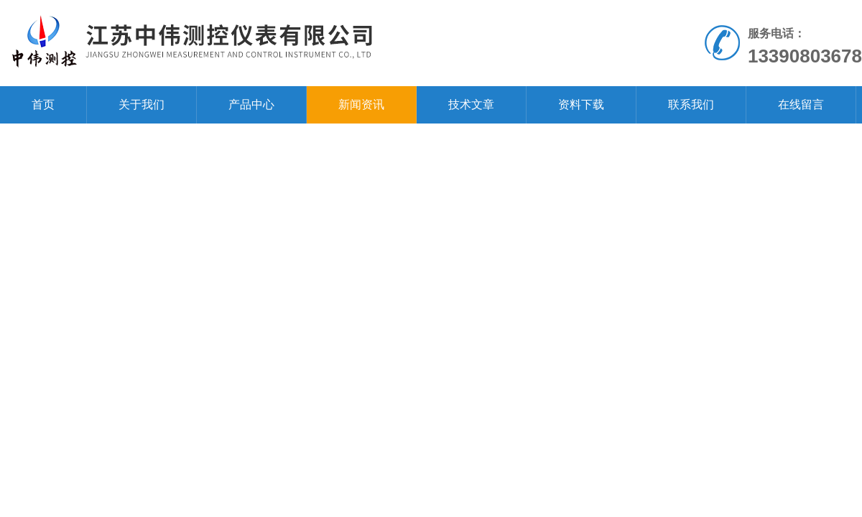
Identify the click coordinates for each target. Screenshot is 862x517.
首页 (43, 104)
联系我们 (691, 104)
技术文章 (471, 104)
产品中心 (251, 104)
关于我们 (141, 104)
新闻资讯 (361, 104)
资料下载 (581, 104)
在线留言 (801, 104)
